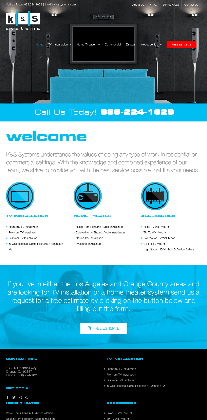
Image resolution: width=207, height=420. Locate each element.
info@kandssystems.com (60, 4)
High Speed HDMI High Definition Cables (169, 249)
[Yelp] (26, 397)
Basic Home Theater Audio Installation (99, 226)
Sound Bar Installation (89, 238)
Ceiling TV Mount (154, 243)
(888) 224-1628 (28, 375)
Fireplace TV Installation (22, 238)
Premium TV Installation (23, 232)
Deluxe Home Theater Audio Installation (100, 232)
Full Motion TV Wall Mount (160, 238)
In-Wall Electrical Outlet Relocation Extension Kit (136, 385)
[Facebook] (7, 397)
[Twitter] (14, 397)
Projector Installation (88, 243)
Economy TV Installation (23, 226)
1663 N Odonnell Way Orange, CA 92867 (21, 369)
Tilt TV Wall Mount (155, 232)
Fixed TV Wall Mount (156, 226)
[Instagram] (20, 397)
